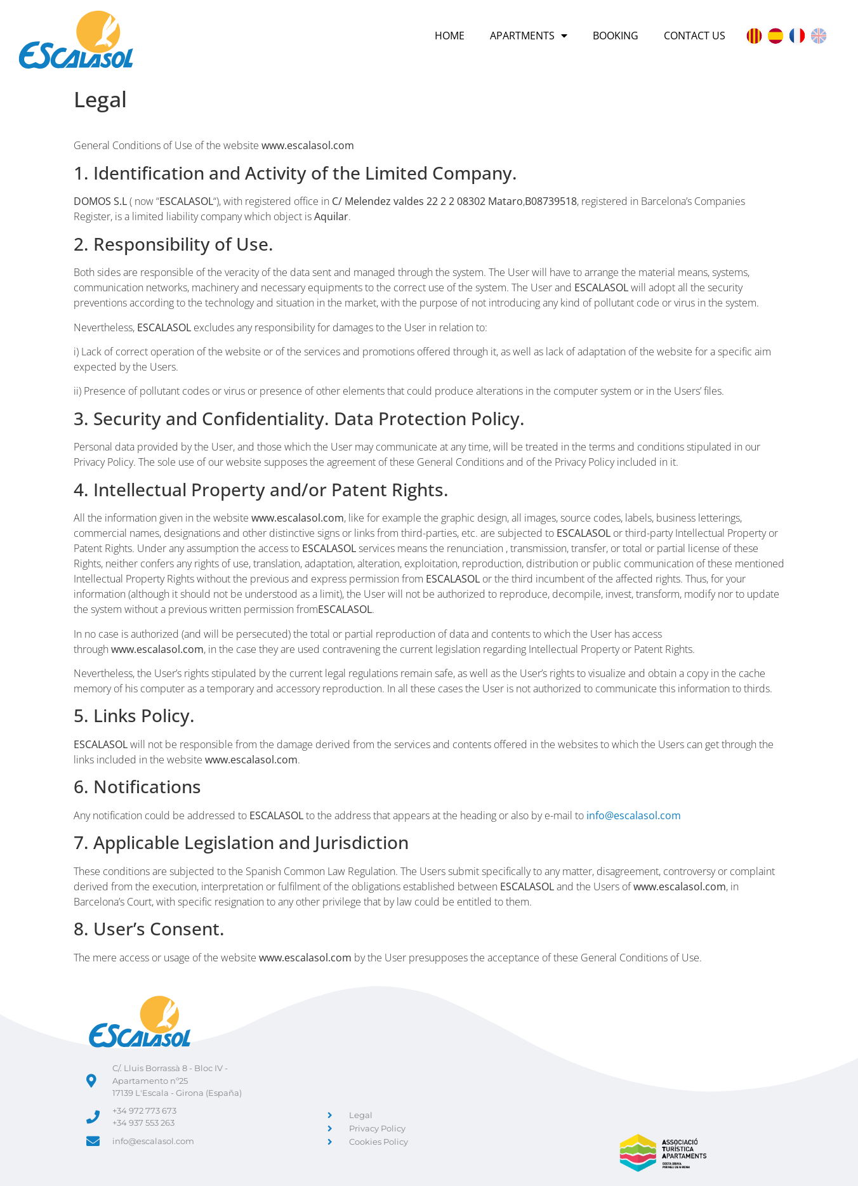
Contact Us (694, 36)
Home (450, 36)
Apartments (528, 35)
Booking (615, 36)
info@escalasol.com (633, 815)
